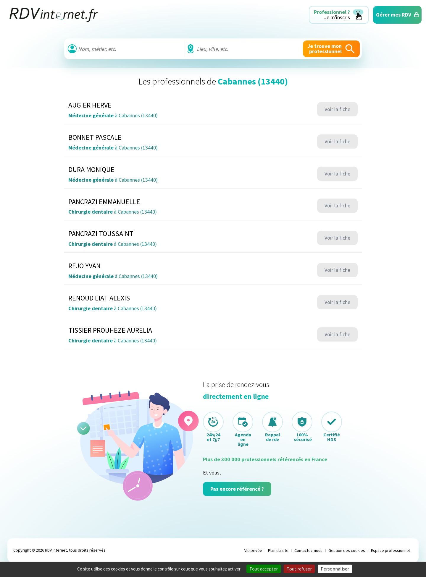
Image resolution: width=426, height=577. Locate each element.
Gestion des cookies (346, 550)
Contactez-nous (308, 550)
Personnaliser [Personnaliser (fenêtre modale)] (335, 569)
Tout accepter (263, 569)
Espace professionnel (390, 550)
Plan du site (278, 550)
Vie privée (253, 550)
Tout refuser (299, 569)
